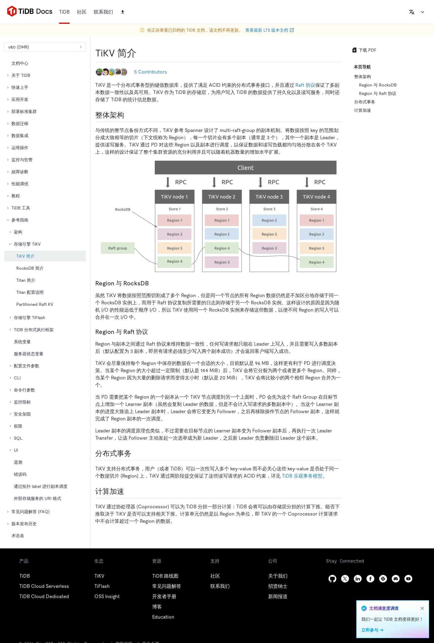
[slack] (383, 578)
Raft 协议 (305, 85)
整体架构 (362, 76)
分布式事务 (364, 101)
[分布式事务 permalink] (136, 453)
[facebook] (370, 578)
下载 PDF (363, 50)
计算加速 (362, 110)
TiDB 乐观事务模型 (302, 476)
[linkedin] (357, 578)
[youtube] (408, 578)
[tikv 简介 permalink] (141, 53)
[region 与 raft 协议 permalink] (152, 332)
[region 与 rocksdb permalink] (153, 283)
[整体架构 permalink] (129, 115)
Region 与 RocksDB (378, 85)
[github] (332, 578)
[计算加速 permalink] (129, 491)
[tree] (45, 299)
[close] (422, 608)
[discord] (395, 578)
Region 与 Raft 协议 (377, 93)
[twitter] (345, 578)
